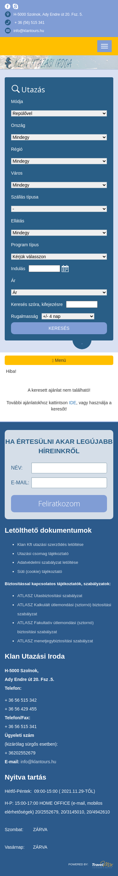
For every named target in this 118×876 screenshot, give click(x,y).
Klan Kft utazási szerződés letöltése (50, 544)
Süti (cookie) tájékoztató (39, 571)
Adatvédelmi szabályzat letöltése (47, 562)
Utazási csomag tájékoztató (43, 553)
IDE (72, 402)
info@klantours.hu (29, 31)
